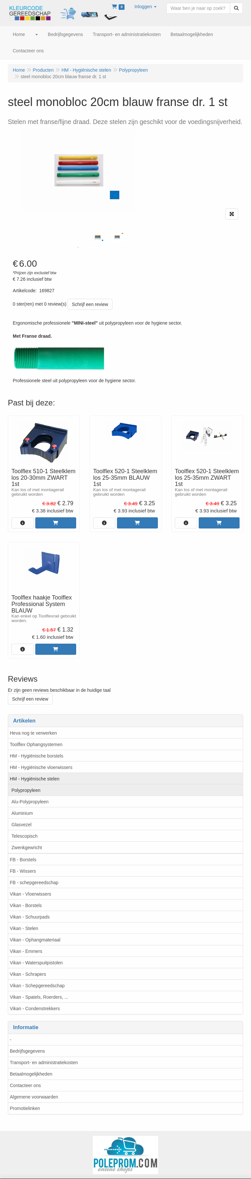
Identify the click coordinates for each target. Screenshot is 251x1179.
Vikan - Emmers (26, 951)
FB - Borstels (23, 859)
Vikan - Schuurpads (30, 917)
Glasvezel (21, 824)
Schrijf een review (90, 304)
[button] (145, 6)
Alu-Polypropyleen (30, 801)
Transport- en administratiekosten (44, 1062)
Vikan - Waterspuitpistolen (36, 962)
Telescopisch (24, 836)
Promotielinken (25, 1108)
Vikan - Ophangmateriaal (35, 939)
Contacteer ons (25, 1085)
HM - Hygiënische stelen (34, 778)
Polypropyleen (26, 790)
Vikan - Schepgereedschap (37, 985)
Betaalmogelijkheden (31, 1074)
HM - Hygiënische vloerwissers (41, 767)
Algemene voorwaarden (34, 1096)
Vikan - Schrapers (28, 974)
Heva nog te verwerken (33, 733)
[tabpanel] (97, 237)
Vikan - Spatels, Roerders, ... (39, 997)
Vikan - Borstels (26, 905)
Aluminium (22, 813)
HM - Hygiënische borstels (36, 756)
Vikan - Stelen (24, 928)
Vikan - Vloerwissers (30, 894)
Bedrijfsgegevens (27, 1051)
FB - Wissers (23, 871)
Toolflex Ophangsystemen (36, 744)
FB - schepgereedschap (34, 882)
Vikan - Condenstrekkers (35, 1008)
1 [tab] (78, 247)
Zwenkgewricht (26, 847)
